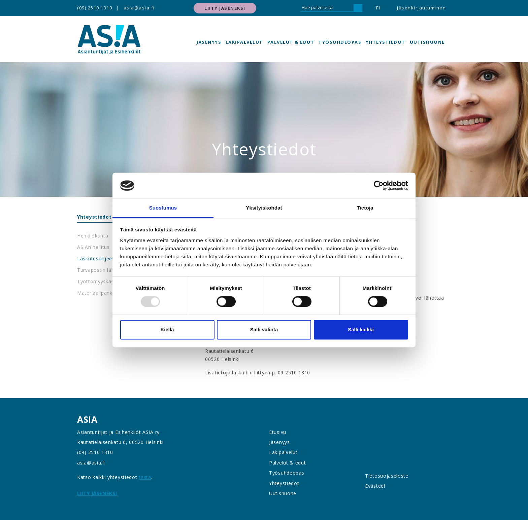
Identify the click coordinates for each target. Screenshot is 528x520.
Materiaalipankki (96, 293)
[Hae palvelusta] (327, 8)
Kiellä (167, 329)
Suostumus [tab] (163, 208)
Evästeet (375, 486)
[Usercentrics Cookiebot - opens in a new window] (378, 186)
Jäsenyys (209, 42)
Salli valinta (264, 329)
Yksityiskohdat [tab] (264, 208)
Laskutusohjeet (95, 258)
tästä (145, 477)
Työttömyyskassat (99, 281)
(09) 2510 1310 (94, 8)
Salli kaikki (361, 329)
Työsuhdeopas (340, 42)
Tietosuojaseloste (386, 476)
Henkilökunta (92, 235)
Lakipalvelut (244, 42)
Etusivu (277, 432)
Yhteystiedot (385, 42)
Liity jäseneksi (224, 8)
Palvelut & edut (291, 42)
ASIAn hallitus (93, 247)
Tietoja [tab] (365, 208)
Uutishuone (427, 42)
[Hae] (358, 8)
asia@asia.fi (139, 8)
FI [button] (378, 8)
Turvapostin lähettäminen (108, 270)
